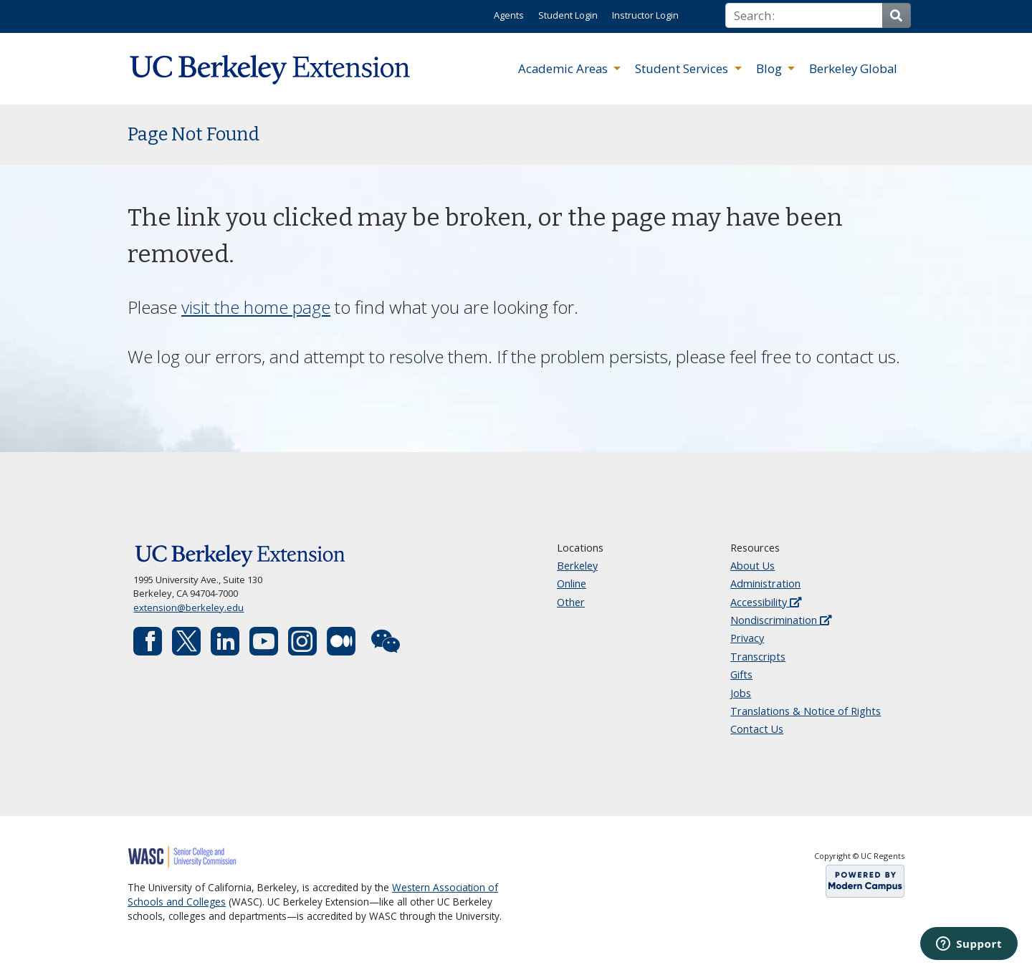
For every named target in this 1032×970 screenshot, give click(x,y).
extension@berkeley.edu (188, 607)
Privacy (747, 638)
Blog (770, 68)
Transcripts (757, 656)
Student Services (683, 68)
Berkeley (577, 565)
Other (571, 602)
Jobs (740, 693)
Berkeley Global (853, 68)
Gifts (741, 674)
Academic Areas (564, 68)
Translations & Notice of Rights (805, 711)
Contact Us (756, 729)
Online (571, 583)
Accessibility (765, 602)
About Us (752, 565)
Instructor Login (645, 15)
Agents (509, 15)
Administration (765, 583)
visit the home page (255, 307)
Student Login (568, 15)
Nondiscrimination (780, 620)
